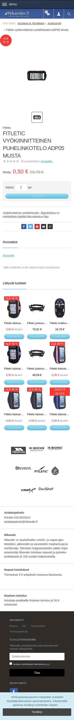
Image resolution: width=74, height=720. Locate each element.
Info (24, 626)
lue (47, 664)
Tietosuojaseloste (18, 631)
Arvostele (47, 161)
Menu (9, 4)
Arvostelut (10, 242)
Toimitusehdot (38, 626)
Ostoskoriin (37, 196)
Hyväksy (37, 711)
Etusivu (13, 626)
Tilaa (37, 672)
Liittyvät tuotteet (14, 283)
